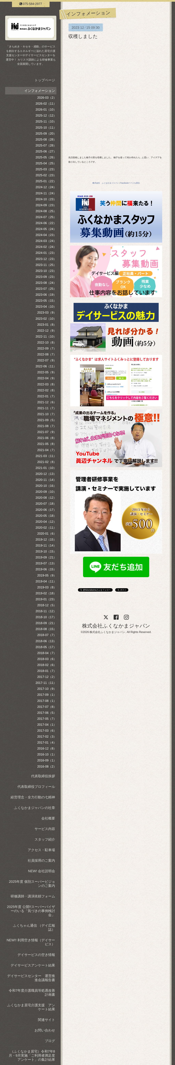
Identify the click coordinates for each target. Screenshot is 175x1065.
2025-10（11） (46, 127)
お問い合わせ (45, 1030)
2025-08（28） (46, 139)
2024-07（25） (46, 217)
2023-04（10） (46, 306)
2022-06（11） (46, 366)
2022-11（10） (46, 336)
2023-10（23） (46, 271)
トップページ (45, 80)
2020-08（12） (46, 497)
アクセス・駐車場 (41, 850)
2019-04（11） (46, 581)
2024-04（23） (46, 235)
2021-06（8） (46, 438)
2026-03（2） (46, 97)
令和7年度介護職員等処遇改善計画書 (32, 992)
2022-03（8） (46, 384)
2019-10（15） (46, 551)
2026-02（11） (46, 103)
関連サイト (46, 1020)
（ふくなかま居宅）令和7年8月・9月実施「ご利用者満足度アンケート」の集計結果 (32, 1055)
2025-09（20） (46, 133)
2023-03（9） (46, 312)
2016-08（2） (46, 766)
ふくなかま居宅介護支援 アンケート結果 (31, 1007)
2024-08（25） (46, 211)
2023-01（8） (46, 324)
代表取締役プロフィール (36, 786)
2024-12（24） (46, 187)
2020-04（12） (46, 521)
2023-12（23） (46, 259)
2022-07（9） (46, 360)
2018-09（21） (46, 623)
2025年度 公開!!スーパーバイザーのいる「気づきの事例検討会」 (31, 911)
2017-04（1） (46, 724)
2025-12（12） (46, 115)
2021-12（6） (46, 402)
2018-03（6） (46, 659)
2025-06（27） (46, 151)
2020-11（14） (46, 480)
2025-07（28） (46, 145)
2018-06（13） (46, 641)
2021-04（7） (46, 450)
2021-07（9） (46, 432)
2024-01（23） (46, 253)
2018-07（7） (46, 635)
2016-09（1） (46, 760)
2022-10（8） (46, 342)
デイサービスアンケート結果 (33, 965)
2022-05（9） (46, 372)
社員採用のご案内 (41, 860)
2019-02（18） (46, 593)
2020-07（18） (46, 503)
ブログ (50, 1041)
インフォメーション (39, 91)
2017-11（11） (46, 683)
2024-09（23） (46, 205)
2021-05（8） (46, 444)
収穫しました (83, 36)
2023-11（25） (46, 265)
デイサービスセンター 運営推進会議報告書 (31, 978)
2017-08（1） (46, 701)
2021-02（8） (46, 462)
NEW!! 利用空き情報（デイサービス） (31, 942)
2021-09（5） (46, 420)
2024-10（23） (46, 199)
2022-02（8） (46, 390)
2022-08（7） (46, 354)
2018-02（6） (46, 665)
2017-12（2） (46, 677)
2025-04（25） (46, 163)
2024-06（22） (46, 223)
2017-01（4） (46, 742)
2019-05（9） (46, 575)
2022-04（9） (46, 378)
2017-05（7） (46, 718)
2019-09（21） (46, 557)
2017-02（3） (46, 736)
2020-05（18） (46, 515)
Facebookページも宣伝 (130, 183)
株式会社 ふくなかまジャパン (105, 183)
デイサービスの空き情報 (36, 955)
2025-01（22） (46, 181)
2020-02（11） (46, 527)
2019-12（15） (46, 539)
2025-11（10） (46, 121)
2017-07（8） (46, 707)
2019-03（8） (46, 587)
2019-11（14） (46, 545)
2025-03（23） (46, 169)
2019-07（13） (46, 563)
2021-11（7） (46, 408)
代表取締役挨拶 (43, 776)
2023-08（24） (46, 282)
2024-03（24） (46, 241)
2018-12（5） (46, 605)
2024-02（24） (46, 247)
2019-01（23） (46, 599)
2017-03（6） (46, 730)
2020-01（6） (46, 533)
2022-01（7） (46, 396)
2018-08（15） (46, 629)
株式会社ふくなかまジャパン (116, 626)
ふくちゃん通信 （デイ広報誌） (34, 927)
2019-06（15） (46, 569)
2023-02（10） (46, 318)
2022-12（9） (46, 330)
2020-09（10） (46, 491)
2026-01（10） (46, 109)
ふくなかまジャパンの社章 (34, 808)
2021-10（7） (46, 414)
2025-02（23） (46, 175)
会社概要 (48, 818)
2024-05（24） (46, 229)
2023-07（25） (46, 288)
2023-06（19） (46, 294)
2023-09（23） (46, 277)
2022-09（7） (46, 348)
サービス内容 (45, 829)
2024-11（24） (46, 193)
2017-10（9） (46, 688)
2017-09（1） (46, 694)
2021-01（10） (46, 468)
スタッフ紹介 (45, 839)
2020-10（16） (46, 485)
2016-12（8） (46, 748)
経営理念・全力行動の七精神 (33, 797)
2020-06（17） (46, 509)
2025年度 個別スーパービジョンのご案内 (32, 884)
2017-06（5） (46, 712)
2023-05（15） (46, 300)
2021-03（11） (46, 456)
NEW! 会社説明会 (41, 871)
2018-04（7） (46, 653)
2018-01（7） (46, 671)
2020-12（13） (46, 474)
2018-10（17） (46, 617)
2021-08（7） (46, 426)
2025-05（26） (46, 157)
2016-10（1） (46, 754)
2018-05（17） (46, 647)
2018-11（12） (46, 611)
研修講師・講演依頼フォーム (33, 896)
